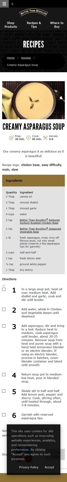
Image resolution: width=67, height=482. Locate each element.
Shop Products (10, 24)
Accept (49, 467)
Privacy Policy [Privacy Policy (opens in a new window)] (28, 467)
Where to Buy (56, 24)
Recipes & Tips (34, 24)
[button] (4, 3)
